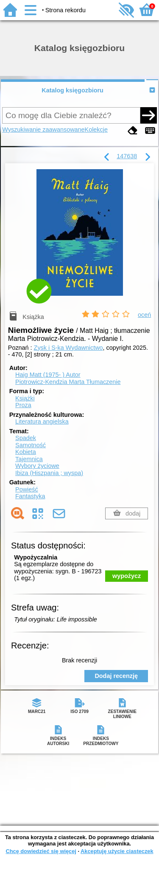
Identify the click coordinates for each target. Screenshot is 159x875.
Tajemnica (29, 459)
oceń (144, 314)
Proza (23, 405)
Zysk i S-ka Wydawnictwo (68, 347)
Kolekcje (96, 129)
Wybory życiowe (37, 465)
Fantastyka (30, 496)
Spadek (25, 438)
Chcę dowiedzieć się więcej (41, 851)
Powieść (26, 489)
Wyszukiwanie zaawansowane (43, 129)
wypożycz (126, 576)
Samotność (30, 445)
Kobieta (25, 451)
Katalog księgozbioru (72, 90)
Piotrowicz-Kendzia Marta (67, 381)
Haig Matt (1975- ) (48, 374)
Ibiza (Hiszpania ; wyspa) (49, 473)
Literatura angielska (42, 421)
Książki (25, 398)
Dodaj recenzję (116, 675)
